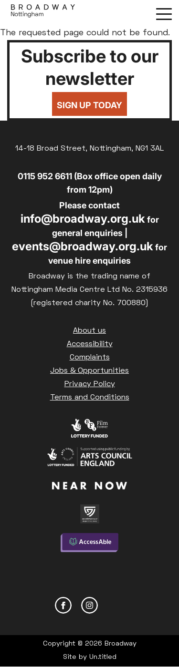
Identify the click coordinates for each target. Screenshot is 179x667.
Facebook (63, 605)
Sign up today (89, 105)
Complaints (90, 357)
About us (89, 331)
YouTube (115, 605)
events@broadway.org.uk (82, 246)
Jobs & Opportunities (89, 371)
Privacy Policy (89, 384)
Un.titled (102, 657)
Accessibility (90, 344)
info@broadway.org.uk (83, 219)
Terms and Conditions (89, 397)
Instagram (89, 605)
